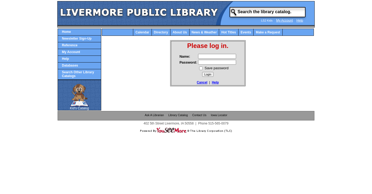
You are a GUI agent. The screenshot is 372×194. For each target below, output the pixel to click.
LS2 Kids (267, 20)
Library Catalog (178, 115)
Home (66, 32)
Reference (70, 45)
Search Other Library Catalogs (78, 74)
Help (299, 20)
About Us (180, 32)
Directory (161, 32)
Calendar (142, 32)
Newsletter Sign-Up (77, 38)
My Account (284, 20)
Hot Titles (228, 32)
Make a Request (268, 32)
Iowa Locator (219, 115)
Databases (70, 65)
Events (246, 32)
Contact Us (199, 115)
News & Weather (204, 32)
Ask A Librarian (154, 115)
